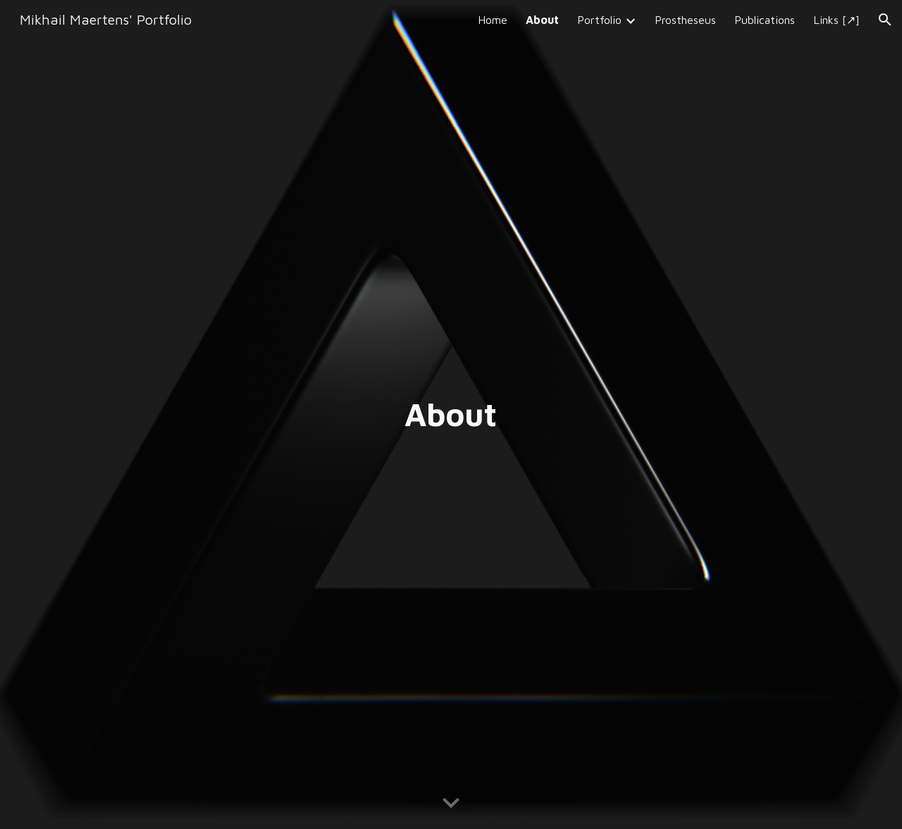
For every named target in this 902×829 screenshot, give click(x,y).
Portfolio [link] (599, 19)
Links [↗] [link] (836, 19)
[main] (451, 414)
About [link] (542, 19)
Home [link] (492, 19)
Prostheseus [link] (685, 19)
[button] (885, 20)
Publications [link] (764, 19)
